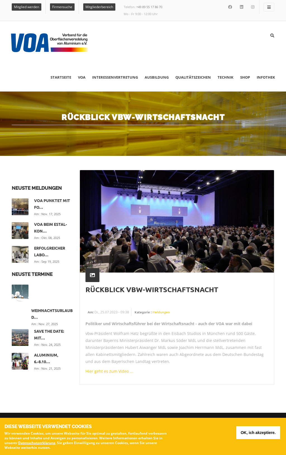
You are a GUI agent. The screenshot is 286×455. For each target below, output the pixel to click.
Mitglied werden (26, 6)
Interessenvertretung (115, 77)
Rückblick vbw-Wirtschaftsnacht (151, 289)
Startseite (61, 77)
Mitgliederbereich (99, 6)
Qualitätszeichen (193, 77)
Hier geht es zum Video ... (109, 371)
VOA (81, 77)
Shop (245, 77)
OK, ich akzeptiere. (258, 433)
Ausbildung (157, 77)
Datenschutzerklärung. (37, 443)
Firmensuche (62, 6)
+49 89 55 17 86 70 (149, 7)
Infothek (266, 77)
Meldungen (161, 312)
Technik (225, 77)
